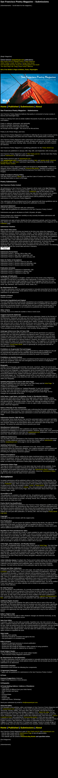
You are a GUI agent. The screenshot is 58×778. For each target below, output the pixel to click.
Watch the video (44, 712)
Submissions (27, 106)
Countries (4, 571)
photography (4, 162)
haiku (35, 160)
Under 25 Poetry (15, 63)
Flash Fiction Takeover (26, 66)
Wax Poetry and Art (7, 61)
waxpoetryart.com (18, 60)
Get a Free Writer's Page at (19, 69)
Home (3, 106)
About (39, 106)
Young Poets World (28, 63)
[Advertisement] (12, 18)
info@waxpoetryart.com (30, 702)
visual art (53, 160)
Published (13, 106)
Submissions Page (26, 733)
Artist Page (48, 383)
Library (26, 487)
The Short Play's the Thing (9, 66)
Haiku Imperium (30, 61)
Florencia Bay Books (32, 168)
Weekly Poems (19, 61)
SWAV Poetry (5, 63)
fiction (17, 162)
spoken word (45, 160)
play (10, 162)
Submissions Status (41, 469)
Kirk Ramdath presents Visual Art (11, 65)
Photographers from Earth (31, 65)
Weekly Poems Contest (8, 163)
